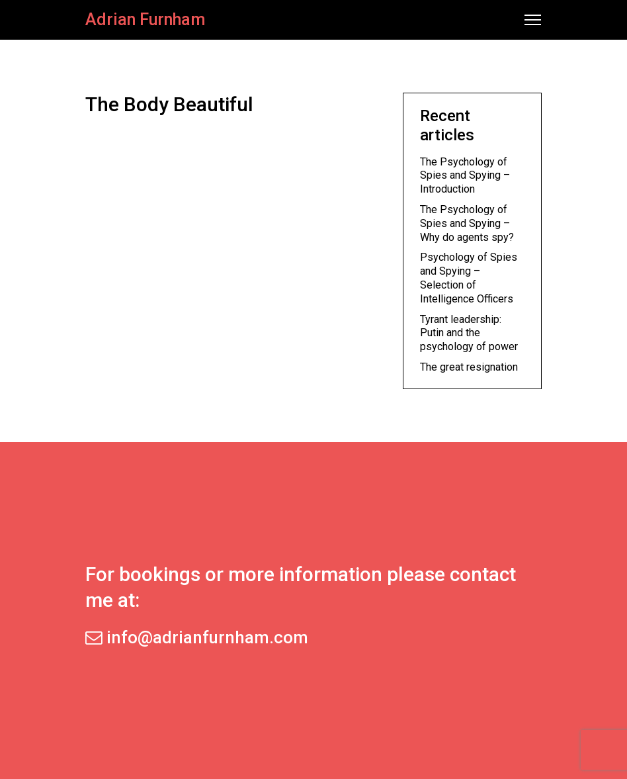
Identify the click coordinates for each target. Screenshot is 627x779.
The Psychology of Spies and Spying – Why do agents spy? (467, 223)
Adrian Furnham (145, 19)
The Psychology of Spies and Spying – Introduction (465, 176)
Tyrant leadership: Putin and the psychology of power (469, 333)
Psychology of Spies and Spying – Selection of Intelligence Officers (468, 277)
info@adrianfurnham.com (196, 637)
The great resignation (469, 367)
